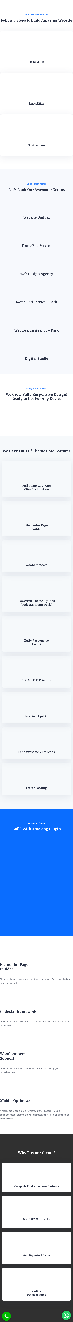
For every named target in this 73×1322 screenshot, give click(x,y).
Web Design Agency (36, 274)
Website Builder (36, 217)
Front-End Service (36, 246)
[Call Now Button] (6, 1316)
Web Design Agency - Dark (36, 330)
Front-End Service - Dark (36, 302)
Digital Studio (36, 358)
